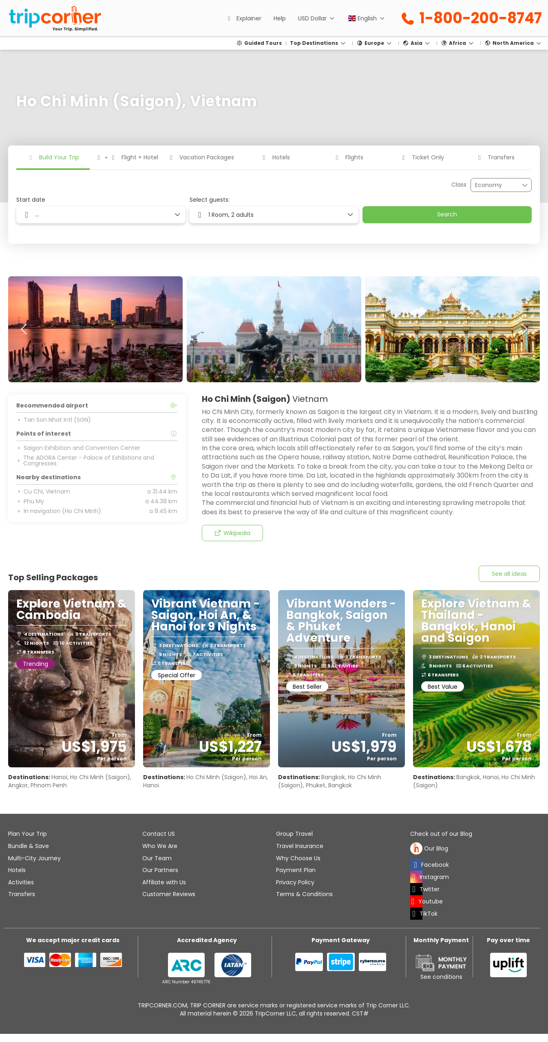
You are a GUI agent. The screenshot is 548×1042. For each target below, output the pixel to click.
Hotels (17, 870)
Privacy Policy (295, 882)
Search (447, 214)
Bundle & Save (28, 846)
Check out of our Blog (441, 834)
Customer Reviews (168, 894)
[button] (24, 329)
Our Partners (160, 870)
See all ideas (509, 574)
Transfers (21, 894)
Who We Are (159, 846)
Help (280, 18)
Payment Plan (296, 870)
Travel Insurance (299, 846)
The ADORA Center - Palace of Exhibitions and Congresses (85, 460)
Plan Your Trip (27, 834)
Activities (21, 882)
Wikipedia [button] (232, 533)
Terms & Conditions (304, 894)
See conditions (441, 977)
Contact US (158, 834)
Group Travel (294, 834)
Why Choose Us (298, 858)
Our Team (157, 858)
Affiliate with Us (164, 882)
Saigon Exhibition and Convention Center (78, 448)
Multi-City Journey (34, 858)
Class (458, 185)
